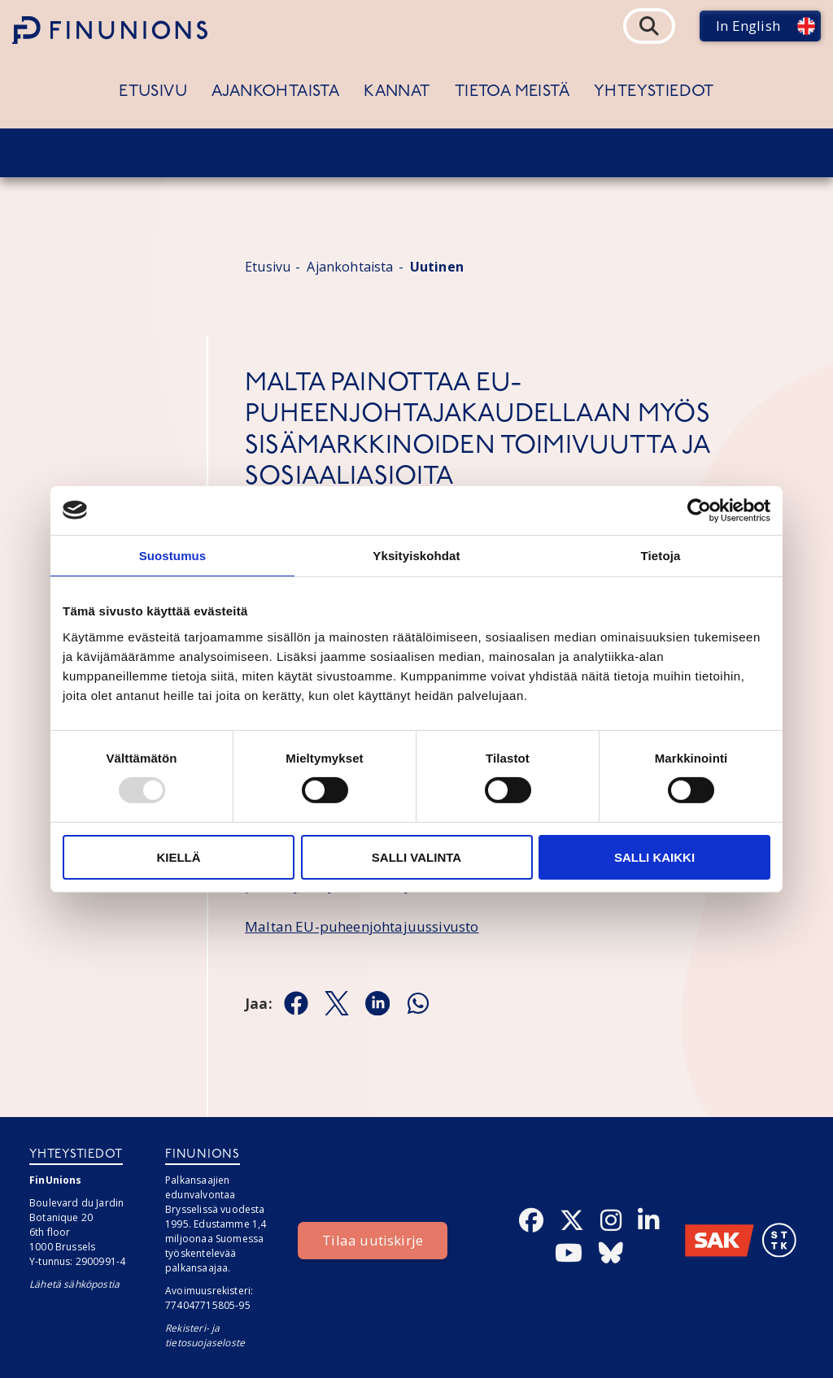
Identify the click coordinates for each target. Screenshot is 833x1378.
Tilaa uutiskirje (372, 1240)
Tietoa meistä (512, 92)
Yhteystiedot (654, 92)
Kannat (397, 92)
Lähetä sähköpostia (74, 1284)
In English (748, 25)
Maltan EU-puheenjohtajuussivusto (361, 926)
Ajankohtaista (275, 92)
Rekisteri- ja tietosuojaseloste (205, 1335)
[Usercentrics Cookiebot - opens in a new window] (699, 510)
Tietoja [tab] (661, 555)
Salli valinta (416, 857)
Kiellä (178, 857)
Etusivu (153, 92)
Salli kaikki (654, 857)
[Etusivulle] (109, 30)
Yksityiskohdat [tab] (416, 555)
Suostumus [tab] (173, 555)
